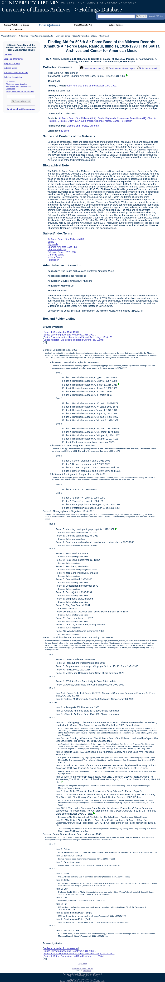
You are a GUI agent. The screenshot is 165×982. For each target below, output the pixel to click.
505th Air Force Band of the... (85, 36)
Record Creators (16, 29)
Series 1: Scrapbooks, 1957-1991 (61, 332)
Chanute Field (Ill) (57, 249)
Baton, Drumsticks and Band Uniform (20, 91)
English (65, 130)
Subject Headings (116, 25)
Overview (8, 54)
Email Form (87, 970)
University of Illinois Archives (36, 9)
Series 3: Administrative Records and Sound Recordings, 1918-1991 (79, 337)
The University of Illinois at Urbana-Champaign (89, 981)
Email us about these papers (21, 109)
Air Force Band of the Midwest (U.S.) (77, 118)
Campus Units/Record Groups (16, 25)
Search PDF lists (156, 16)
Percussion (126, 121)
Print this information (148, 68)
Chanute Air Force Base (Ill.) (131, 118)
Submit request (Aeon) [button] (92, 68)
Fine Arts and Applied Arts (42, 36)
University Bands (63, 36)
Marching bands (95, 121)
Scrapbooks (10, 81)
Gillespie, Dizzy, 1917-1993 (72, 121)
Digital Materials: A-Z (83, 25)
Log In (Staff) (82, 964)
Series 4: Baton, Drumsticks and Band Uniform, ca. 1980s (73, 340)
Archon (80, 979)
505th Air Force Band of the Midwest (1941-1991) (92, 85)
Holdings (24, 36)
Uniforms (94, 125)
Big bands (110, 118)
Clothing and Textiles (77, 125)
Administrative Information (16, 72)
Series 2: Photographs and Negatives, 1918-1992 (69, 334)
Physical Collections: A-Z (49, 25)
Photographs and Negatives (16, 84)
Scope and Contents (13, 59)
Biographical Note (12, 63)
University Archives (9, 36)
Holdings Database (100, 9)
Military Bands (112, 121)
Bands (101, 118)
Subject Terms (10, 68)
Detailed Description (13, 77)
